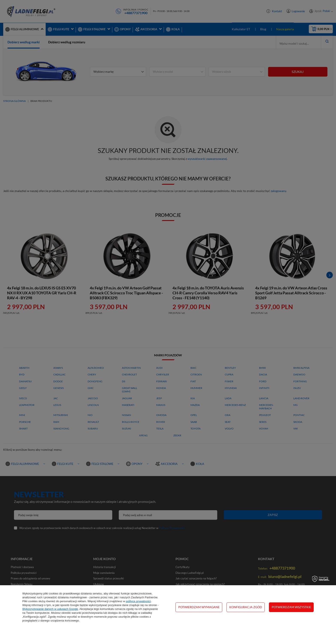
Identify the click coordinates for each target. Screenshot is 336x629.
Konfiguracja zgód (245, 607)
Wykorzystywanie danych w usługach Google (50, 609)
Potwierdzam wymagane (199, 607)
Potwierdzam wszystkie (291, 607)
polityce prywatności (138, 601)
